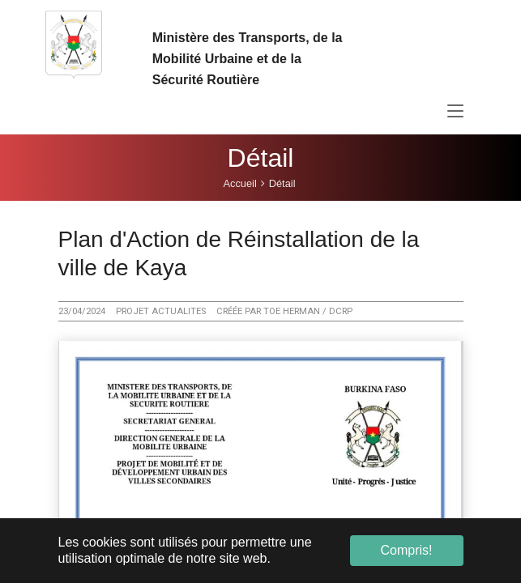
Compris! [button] (406, 550)
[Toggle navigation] (455, 111)
